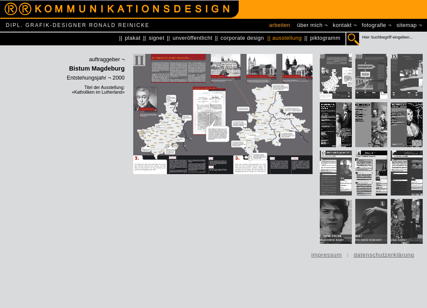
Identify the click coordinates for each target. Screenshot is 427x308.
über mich (310, 25)
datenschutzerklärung (384, 255)
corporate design (242, 38)
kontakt (342, 25)
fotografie (374, 25)
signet (156, 38)
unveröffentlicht (192, 38)
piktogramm (325, 38)
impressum (326, 255)
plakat (132, 38)
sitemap (407, 25)
